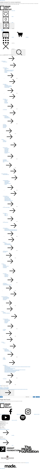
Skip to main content (2, 0)
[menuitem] (7, 68)
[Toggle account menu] (7, 26)
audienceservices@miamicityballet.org (4, 429)
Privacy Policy (27, 462)
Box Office (7, 435)
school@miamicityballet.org (3, 439)
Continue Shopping (2, 402)
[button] (20, 43)
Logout (2, 29)
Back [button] (11, 76)
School (6, 445)
